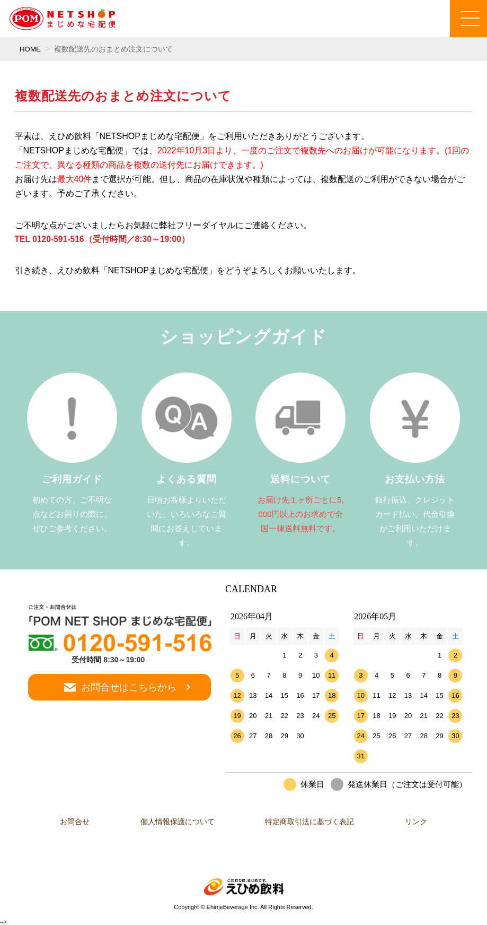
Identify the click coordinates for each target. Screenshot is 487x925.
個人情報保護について (174, 821)
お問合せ (65, 821)
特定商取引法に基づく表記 (313, 821)
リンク (426, 821)
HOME (31, 49)
